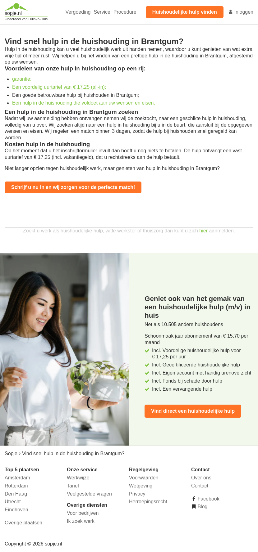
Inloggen (240, 12)
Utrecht (13, 501)
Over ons (201, 477)
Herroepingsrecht (148, 501)
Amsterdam (17, 477)
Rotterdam (16, 485)
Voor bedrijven (83, 513)
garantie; (21, 79)
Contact (199, 485)
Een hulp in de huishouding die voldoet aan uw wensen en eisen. (83, 102)
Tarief (73, 485)
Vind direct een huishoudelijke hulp (193, 411)
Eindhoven (16, 509)
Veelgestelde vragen (89, 493)
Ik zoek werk (80, 521)
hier (203, 230)
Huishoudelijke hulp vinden (184, 12)
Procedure (124, 12)
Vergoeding (78, 12)
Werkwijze (78, 477)
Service (102, 12)
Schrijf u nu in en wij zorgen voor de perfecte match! (73, 187)
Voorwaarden (143, 477)
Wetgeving (140, 485)
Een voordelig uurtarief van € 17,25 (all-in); (59, 87)
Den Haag (16, 493)
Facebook (207, 498)
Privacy (137, 493)
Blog (201, 506)
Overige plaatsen (23, 522)
